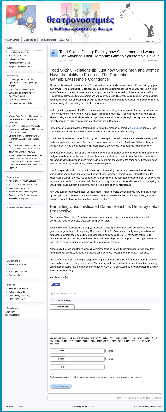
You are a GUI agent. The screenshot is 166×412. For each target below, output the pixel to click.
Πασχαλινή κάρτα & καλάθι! (20, 103)
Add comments (152, 61)
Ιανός (11, 268)
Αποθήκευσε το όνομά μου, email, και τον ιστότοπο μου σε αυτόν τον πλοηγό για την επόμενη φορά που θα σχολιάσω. (96, 377)
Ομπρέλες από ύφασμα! (19, 99)
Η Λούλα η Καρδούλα (18, 55)
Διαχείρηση (10, 312)
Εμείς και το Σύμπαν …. (19, 188)
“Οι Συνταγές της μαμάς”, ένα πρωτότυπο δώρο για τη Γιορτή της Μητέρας (24, 82)
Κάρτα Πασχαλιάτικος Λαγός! (21, 89)
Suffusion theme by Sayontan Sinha (148, 406)
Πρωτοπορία (14, 275)
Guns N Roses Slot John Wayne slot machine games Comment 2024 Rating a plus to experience (26, 129)
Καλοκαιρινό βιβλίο (17, 59)
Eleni (64, 293)
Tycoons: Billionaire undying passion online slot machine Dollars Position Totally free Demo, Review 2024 (24, 148)
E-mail (61, 359)
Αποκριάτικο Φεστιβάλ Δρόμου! (22, 181)
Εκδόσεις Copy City (17, 265)
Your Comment (62, 307)
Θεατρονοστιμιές (16, 406)
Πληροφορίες (29, 40)
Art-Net (84, 406)
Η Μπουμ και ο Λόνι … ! (19, 52)
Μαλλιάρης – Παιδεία (18, 272)
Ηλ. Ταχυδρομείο (12, 315)
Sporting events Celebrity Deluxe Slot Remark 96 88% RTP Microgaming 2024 (25, 139)
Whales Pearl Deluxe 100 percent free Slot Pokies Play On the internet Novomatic (25, 119)
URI (62, 367)
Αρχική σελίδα (12, 40)
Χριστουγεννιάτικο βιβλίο (19, 63)
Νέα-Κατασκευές (48, 40)
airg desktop (136, 128)
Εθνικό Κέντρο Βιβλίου (18, 288)
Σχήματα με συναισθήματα (20, 66)
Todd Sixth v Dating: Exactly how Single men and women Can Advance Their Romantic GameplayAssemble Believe (109, 54)
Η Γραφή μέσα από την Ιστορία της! (24, 184)
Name (61, 351)
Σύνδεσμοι (64, 40)
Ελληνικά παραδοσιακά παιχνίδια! (23, 191)
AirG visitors (68, 61)
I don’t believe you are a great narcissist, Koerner (137, 398)
